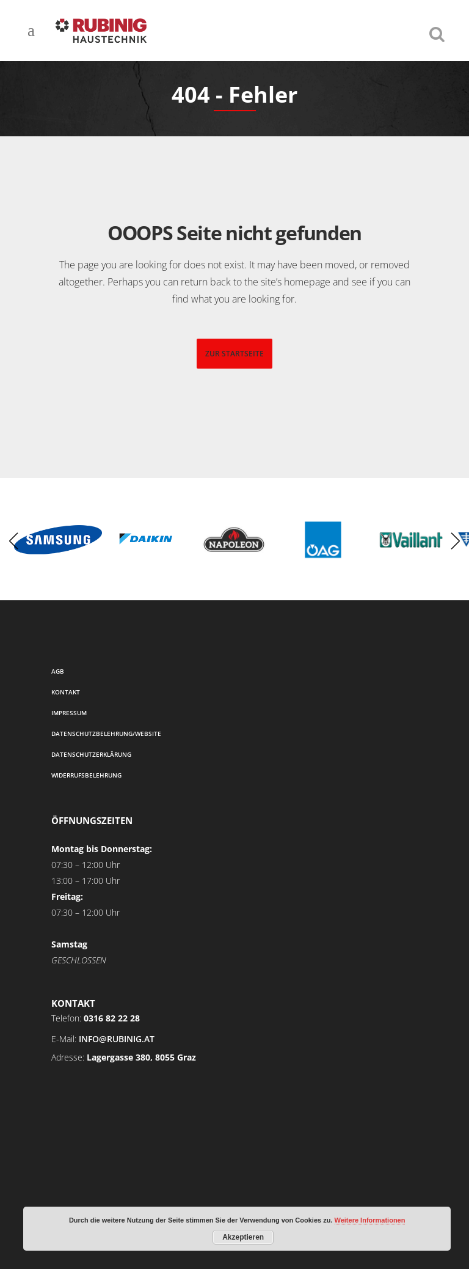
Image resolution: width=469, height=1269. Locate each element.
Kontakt (65, 692)
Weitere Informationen (370, 1220)
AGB (57, 671)
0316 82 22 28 (112, 1018)
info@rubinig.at (117, 1039)
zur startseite (234, 353)
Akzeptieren (243, 1237)
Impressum (69, 712)
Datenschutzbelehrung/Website (106, 733)
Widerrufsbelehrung (86, 775)
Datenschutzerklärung (91, 754)
